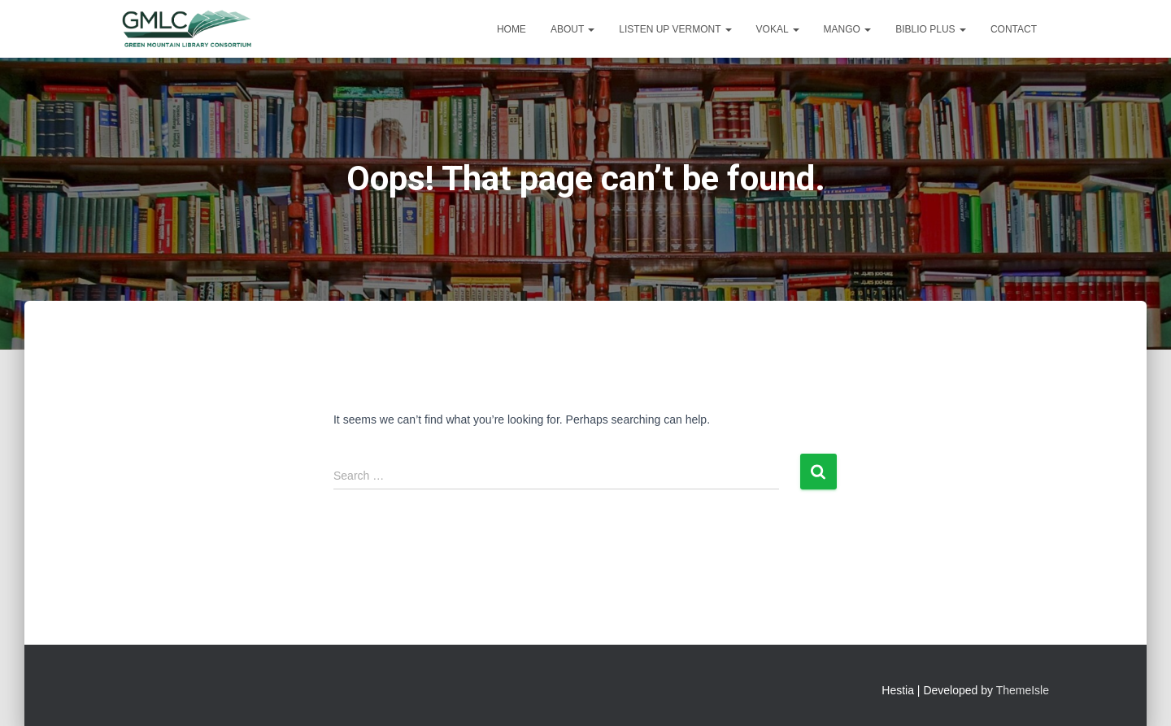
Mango (848, 29)
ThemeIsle (1022, 690)
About (572, 29)
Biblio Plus (930, 29)
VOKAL (777, 29)
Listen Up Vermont (675, 29)
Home (511, 29)
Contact (1013, 29)
